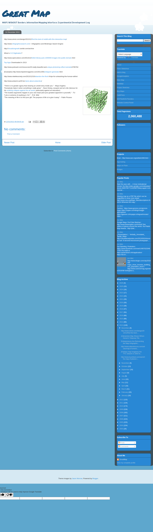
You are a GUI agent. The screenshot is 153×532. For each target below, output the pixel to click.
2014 (121, 322)
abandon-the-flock (41, 76)
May (123, 382)
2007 (121, 416)
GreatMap (123, 459)
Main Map (120, 80)
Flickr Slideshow (123, 69)
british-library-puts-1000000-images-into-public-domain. (51, 58)
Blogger (95, 478)
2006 (121, 419)
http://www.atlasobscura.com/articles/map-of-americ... (133, 348)
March (124, 389)
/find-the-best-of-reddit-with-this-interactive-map (48, 39)
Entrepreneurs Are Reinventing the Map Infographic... (132, 342)
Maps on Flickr (122, 166)
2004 (121, 425)
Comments (123, 446)
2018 (121, 309)
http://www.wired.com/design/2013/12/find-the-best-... (132, 332)
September (126, 369)
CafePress (121, 95)
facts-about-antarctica (33, 81)
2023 (121, 293)
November (126, 363)
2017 (121, 312)
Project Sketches (123, 87)
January (125, 395)
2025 (121, 286)
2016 (121, 315)
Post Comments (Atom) (62, 151)
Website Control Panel (125, 103)
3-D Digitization (15, 53)
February (125, 392)
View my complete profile (126, 463)
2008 (121, 412)
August (124, 373)
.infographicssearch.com (21, 44)
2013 (121, 325)
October (125, 366)
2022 (121, 296)
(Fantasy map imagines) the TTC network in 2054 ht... (131, 353)
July (123, 376)
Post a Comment (13, 134)
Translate (132, 57)
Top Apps (7, 62)
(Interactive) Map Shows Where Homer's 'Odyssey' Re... (132, 337)
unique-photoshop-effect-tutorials (59, 67)
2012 (121, 400)
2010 (121, 406)
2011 (121, 403)
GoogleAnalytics (123, 76)
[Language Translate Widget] (129, 54)
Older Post (106, 142)
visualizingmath (14, 48)
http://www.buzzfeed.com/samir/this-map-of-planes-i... (133, 358)
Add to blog (121, 72)
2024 (121, 289)
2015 (121, 319)
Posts (121, 443)
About (119, 65)
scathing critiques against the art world (21, 90)
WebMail (120, 84)
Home (58, 142)
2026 (121, 283)
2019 (121, 306)
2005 (121, 422)
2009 (121, 409)
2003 (121, 429)
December (126, 328)
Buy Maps (120, 91)
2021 (121, 299)
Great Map (26, 13)
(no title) (120, 182)
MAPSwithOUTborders (125, 99)
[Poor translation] (9, 495)
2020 (121, 302)
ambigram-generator (51, 72)
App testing (121, 162)
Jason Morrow (77, 478)
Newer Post (9, 142)
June (124, 379)
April (123, 386)
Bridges (120, 169)
